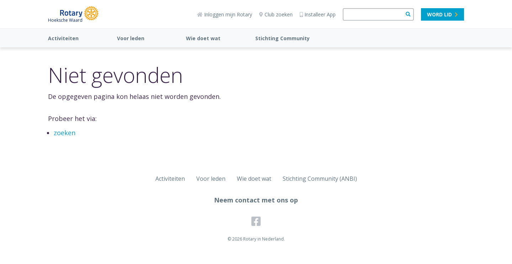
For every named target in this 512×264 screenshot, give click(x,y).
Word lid (442, 14)
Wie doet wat (203, 38)
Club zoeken (276, 14)
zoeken (64, 132)
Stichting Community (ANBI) (320, 179)
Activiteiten (63, 38)
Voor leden (130, 38)
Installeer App (318, 14)
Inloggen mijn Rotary (224, 14)
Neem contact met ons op (256, 200)
